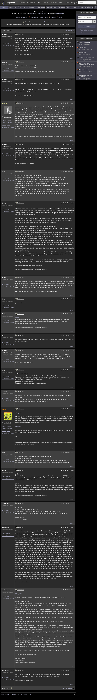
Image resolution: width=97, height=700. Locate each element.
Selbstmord (37, 13)
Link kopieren (6, 43)
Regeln (20, 694)
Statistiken (54, 3)
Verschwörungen (51, 7)
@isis (17, 318)
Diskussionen (31, 3)
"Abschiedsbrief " (86, 71)
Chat (61, 3)
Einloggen (87, 26)
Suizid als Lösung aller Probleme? (86, 77)
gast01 (4, 277)
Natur (74, 7)
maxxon (4, 62)
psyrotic (4, 34)
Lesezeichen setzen (8, 45)
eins (3, 335)
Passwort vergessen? (86, 30)
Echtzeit (22, 3)
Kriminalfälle (33, 7)
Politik (19, 7)
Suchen (53, 17)
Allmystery (10, 3)
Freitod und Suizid (86, 43)
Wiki (67, 3)
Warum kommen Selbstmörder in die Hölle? (86, 65)
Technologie (61, 7)
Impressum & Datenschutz (8, 694)
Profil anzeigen (6, 120)
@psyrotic (18, 413)
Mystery (25, 7)
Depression (45, 13)
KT (44, 22)
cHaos (4, 409)
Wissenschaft (12, 7)
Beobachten (34, 17)
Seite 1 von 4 (7, 30)
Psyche (31, 13)
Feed (58, 13)
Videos (46, 3)
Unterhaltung (89, 7)
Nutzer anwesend (86, 12)
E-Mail (62, 13)
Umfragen (81, 7)
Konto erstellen (87, 33)
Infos (60, 17)
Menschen (4, 7)
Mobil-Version (27, 694)
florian (4, 203)
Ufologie (68, 7)
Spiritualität (41, 7)
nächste (69, 30)
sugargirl (5, 391)
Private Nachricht (7, 123)
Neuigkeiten (74, 3)
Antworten (44, 17)
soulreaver (5, 503)
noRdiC (4, 103)
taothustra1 (6, 590)
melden (72, 58)
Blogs (39, 3)
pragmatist (5, 527)
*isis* (3, 172)
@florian (18, 426)
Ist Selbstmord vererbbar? (86, 59)
